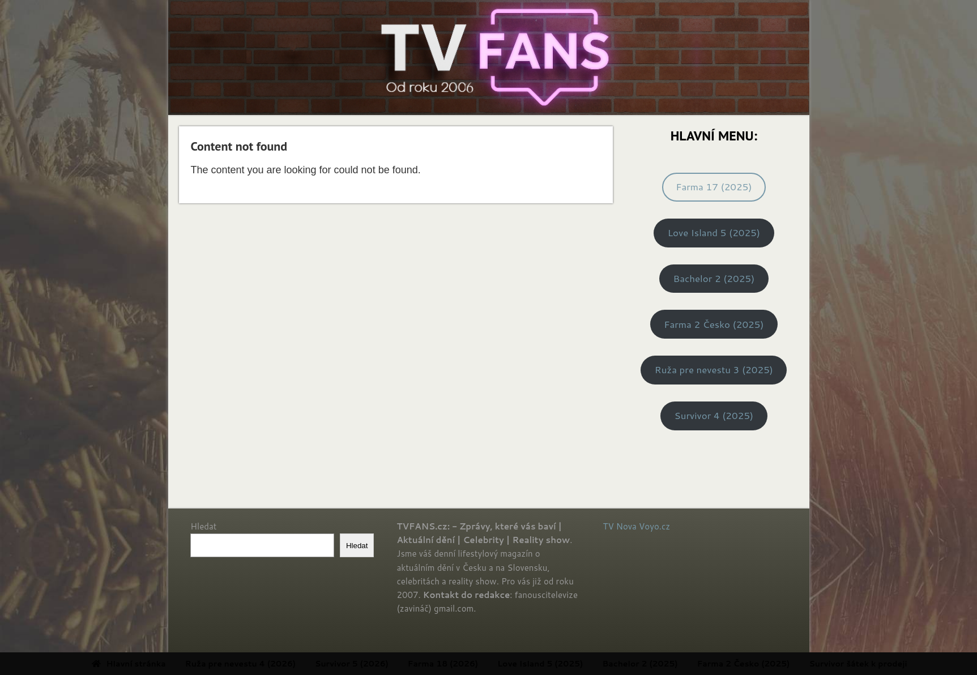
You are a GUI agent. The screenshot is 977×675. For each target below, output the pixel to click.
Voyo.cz (654, 526)
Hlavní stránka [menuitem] (167, 663)
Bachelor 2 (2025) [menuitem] (678, 663)
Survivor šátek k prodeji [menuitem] (896, 663)
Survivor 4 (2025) (714, 415)
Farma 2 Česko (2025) (713, 324)
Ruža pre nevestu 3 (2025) (714, 369)
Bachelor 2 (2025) (713, 278)
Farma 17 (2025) (714, 186)
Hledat (203, 526)
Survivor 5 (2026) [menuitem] (389, 663)
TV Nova (620, 526)
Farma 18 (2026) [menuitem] (481, 663)
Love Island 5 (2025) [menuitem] (578, 663)
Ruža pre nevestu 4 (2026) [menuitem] (278, 663)
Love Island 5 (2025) (714, 232)
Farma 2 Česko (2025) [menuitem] (781, 663)
